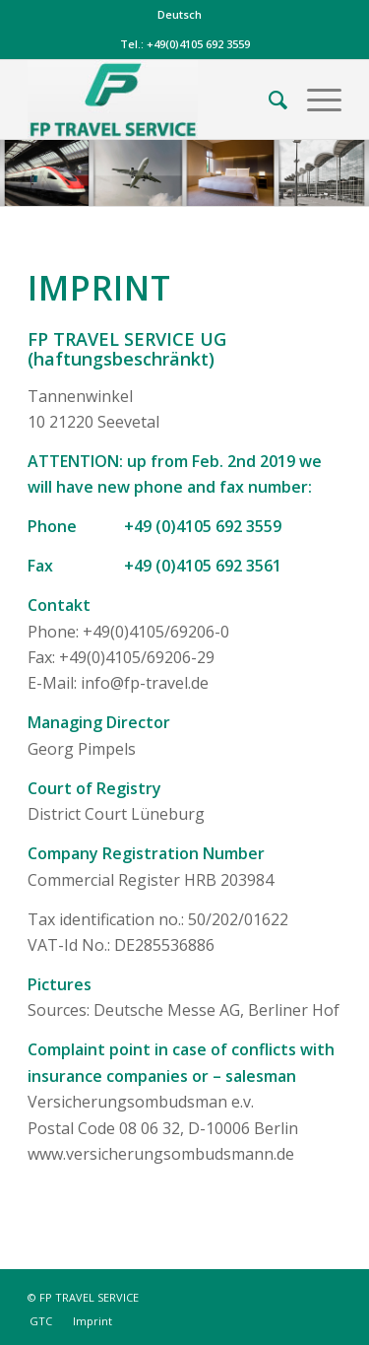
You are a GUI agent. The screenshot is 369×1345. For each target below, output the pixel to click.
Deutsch (179, 14)
